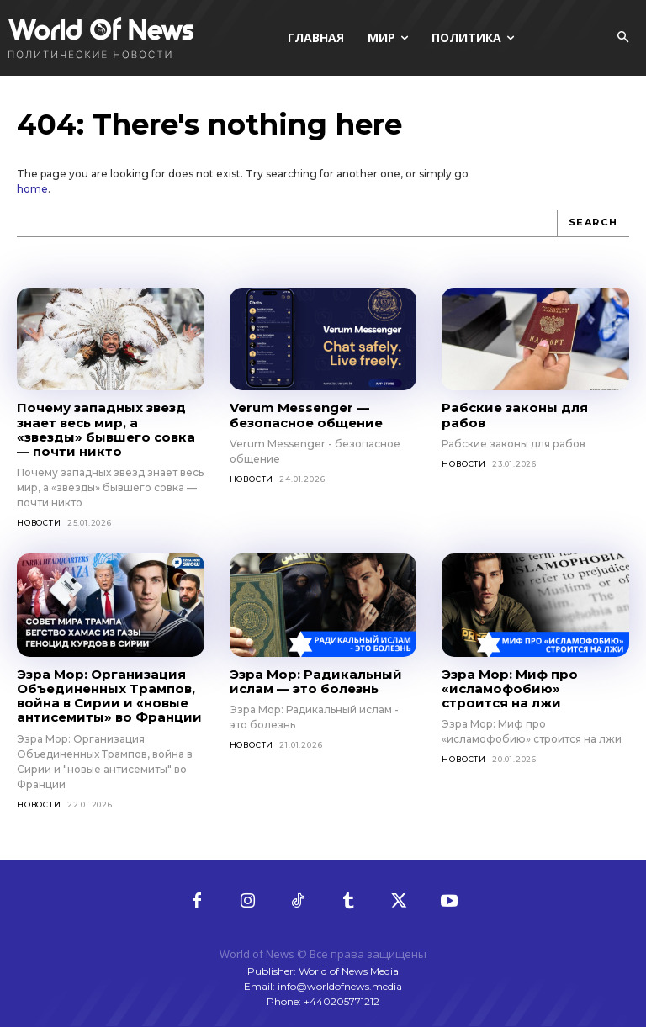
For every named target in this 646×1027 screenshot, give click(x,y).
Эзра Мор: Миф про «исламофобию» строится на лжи (510, 689)
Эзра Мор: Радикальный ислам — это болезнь (316, 681)
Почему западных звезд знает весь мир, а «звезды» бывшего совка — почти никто (106, 429)
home (32, 189)
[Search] (593, 223)
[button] (622, 38)
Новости (39, 522)
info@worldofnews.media (340, 986)
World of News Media (349, 971)
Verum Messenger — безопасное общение (306, 415)
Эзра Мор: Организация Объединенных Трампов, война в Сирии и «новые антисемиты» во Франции (109, 696)
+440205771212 (341, 1001)
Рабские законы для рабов (515, 415)
